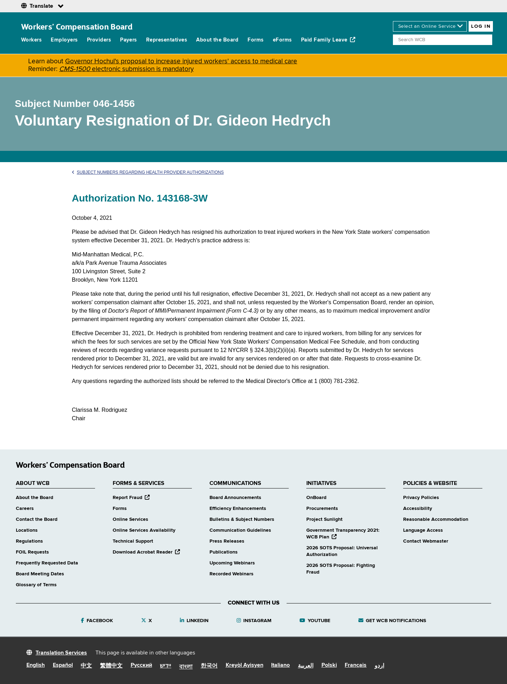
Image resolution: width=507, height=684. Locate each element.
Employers (64, 40)
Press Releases (226, 541)
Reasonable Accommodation (435, 519)
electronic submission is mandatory (126, 69)
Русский (141, 665)
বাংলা (186, 667)
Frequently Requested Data (47, 563)
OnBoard (316, 497)
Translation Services (61, 653)
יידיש (165, 666)
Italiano (280, 665)
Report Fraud (131, 497)
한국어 (209, 666)
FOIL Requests (32, 552)
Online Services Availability (144, 530)
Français (356, 665)
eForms (282, 40)
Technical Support (133, 541)
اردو (379, 666)
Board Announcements (235, 497)
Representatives (166, 40)
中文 (86, 666)
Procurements (322, 508)
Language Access (423, 530)
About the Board (217, 40)
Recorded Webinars (231, 573)
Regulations (29, 541)
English (35, 665)
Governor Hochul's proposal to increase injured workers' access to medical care (181, 61)
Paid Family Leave (328, 40)
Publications (223, 552)
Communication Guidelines (240, 530)
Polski (329, 665)
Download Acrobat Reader (146, 552)
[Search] (442, 39)
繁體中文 (111, 666)
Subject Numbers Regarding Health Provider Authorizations (148, 172)
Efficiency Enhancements (237, 508)
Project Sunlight (324, 519)
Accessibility (417, 508)
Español (63, 665)
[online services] (430, 26)
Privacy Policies (421, 497)
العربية (305, 666)
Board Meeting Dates (40, 573)
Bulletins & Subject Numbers (241, 519)
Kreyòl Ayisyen (244, 665)
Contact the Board (36, 519)
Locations (27, 530)
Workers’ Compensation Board (77, 26)
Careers (25, 508)
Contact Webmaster (425, 541)
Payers (128, 40)
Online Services (130, 519)
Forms (255, 40)
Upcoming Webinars (232, 563)
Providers (99, 40)
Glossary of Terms (36, 584)
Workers (31, 40)
